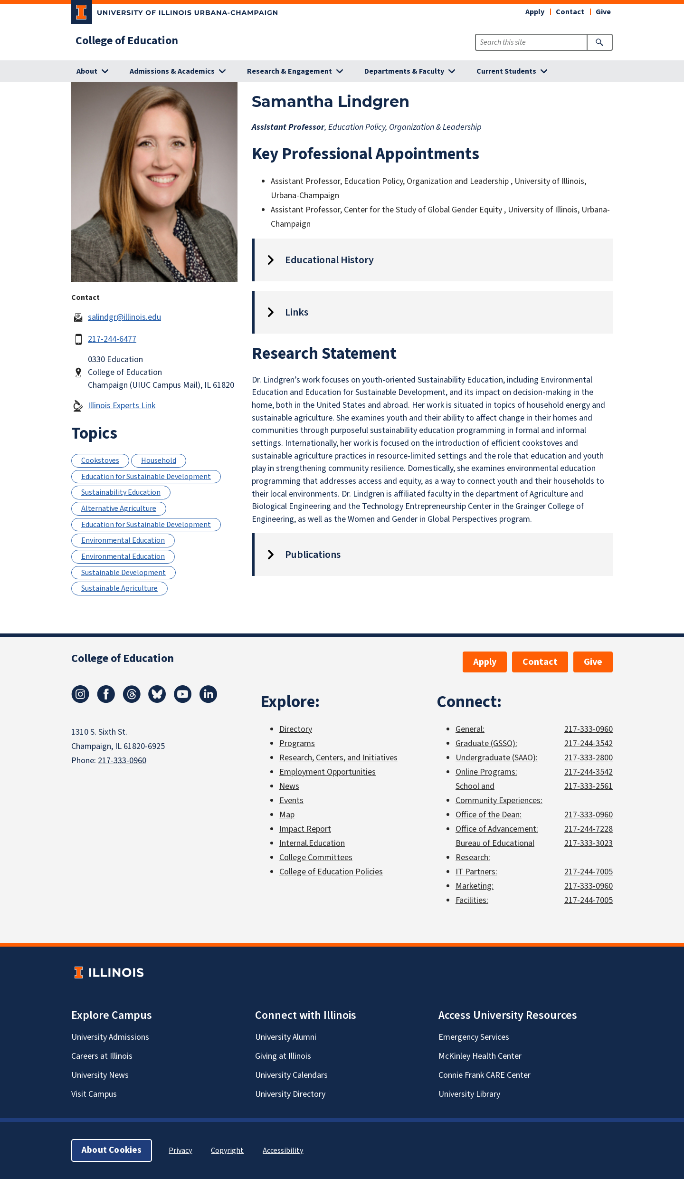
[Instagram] (80, 700)
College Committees (315, 857)
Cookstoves (100, 460)
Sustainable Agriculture (119, 588)
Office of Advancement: (497, 829)
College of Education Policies (331, 872)
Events (291, 800)
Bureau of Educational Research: (495, 850)
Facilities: (472, 900)
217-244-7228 (588, 829)
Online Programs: (486, 772)
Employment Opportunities (327, 772)
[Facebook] (106, 700)
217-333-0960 (122, 761)
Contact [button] (570, 12)
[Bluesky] (157, 700)
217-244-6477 (112, 339)
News (289, 786)
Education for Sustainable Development (146, 476)
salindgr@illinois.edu (124, 317)
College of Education (127, 41)
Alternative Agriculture (118, 508)
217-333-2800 (588, 758)
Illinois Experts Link (121, 406)
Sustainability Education (121, 492)
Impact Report (305, 829)
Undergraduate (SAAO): (497, 758)
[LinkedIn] (208, 700)
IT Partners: (476, 872)
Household (158, 460)
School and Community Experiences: (499, 793)
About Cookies (112, 1150)
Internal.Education (312, 843)
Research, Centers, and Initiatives (338, 758)
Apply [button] (534, 12)
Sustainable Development (123, 572)
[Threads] (131, 700)
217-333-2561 (588, 786)
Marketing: (475, 886)
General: (470, 729)
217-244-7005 (588, 872)
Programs (297, 743)
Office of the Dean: (489, 815)
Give (603, 12)
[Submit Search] (600, 42)
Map (286, 815)
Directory (295, 729)
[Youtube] (183, 700)
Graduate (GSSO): (486, 743)
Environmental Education (123, 540)
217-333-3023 (588, 843)
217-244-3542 (588, 743)
